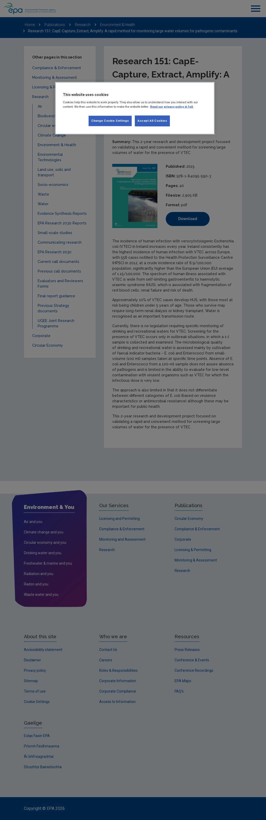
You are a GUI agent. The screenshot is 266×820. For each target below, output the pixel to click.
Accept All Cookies (152, 120)
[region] (135, 108)
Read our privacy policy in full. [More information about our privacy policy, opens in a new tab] (172, 106)
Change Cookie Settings (110, 120)
